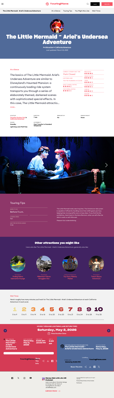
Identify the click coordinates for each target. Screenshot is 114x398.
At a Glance (55, 11)
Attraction (49, 47)
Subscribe (107, 4)
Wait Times (96, 11)
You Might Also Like (82, 11)
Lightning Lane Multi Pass (18, 127)
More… (12, 107)
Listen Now (53, 391)
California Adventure (63, 47)
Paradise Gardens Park (17, 117)
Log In (95, 4)
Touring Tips (67, 11)
